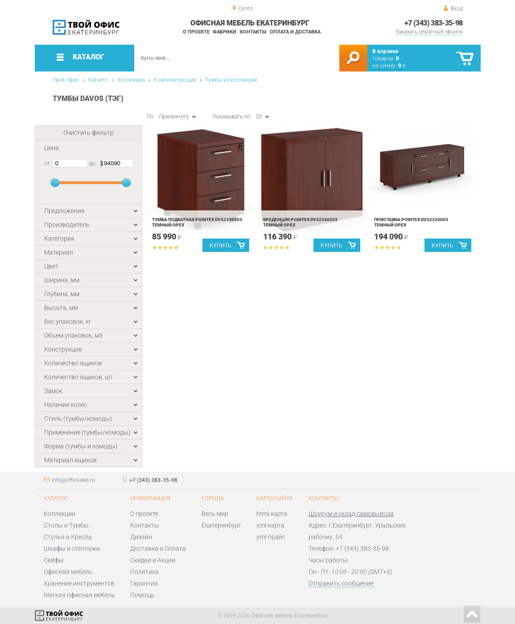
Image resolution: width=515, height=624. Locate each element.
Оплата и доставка (295, 32)
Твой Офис (66, 80)
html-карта (271, 513)
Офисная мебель (68, 571)
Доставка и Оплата (158, 548)
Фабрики (224, 32)
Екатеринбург (221, 525)
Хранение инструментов (79, 583)
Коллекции (131, 80)
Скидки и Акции (152, 560)
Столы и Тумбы (66, 525)
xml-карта (270, 525)
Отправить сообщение (341, 583)
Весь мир (215, 513)
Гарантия (144, 583)
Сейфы (54, 560)
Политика (144, 571)
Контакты (253, 32)
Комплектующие (175, 80)
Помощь (142, 595)
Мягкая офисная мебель (79, 595)
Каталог (98, 80)
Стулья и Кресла (68, 536)
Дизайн (141, 536)
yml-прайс (270, 536)
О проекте (196, 32)
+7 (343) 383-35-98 (433, 23)
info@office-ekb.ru (73, 480)
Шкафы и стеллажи (72, 548)
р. (402, 66)
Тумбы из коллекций (231, 80)
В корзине (385, 51)
